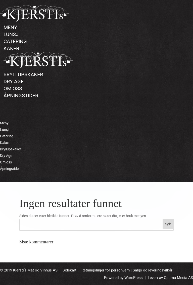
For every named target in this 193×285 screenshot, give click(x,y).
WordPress (133, 277)
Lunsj (11, 34)
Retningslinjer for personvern (105, 269)
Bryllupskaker (23, 74)
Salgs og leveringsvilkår (152, 269)
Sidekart (69, 269)
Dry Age (14, 81)
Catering (15, 41)
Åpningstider (21, 95)
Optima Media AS (178, 277)
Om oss (13, 88)
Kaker (11, 48)
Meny (10, 27)
